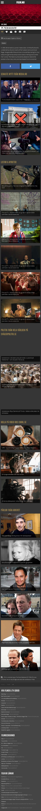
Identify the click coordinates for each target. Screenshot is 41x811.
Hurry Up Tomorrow (5, 723)
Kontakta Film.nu (5, 779)
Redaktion (3, 781)
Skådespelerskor (5, 765)
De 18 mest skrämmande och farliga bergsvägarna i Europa (14, 794)
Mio (2, 747)
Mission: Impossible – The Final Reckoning (10, 725)
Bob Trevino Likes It (5, 696)
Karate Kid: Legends (5, 730)
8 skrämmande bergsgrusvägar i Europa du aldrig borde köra (14, 799)
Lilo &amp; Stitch (5, 727)
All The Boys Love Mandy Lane (8, 756)
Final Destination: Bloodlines (7, 721)
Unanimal (3, 703)
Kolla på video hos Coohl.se (13, 422)
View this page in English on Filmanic (11, 38)
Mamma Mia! (4, 754)
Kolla (2, 797)
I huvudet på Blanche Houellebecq (9, 698)
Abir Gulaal (3, 709)
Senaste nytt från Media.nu (14, 74)
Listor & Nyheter (9, 162)
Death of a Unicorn (5, 712)
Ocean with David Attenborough (8, 707)
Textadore (3, 801)
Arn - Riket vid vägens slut (7, 743)
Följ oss (3, 785)
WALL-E (3, 738)
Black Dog (3, 694)
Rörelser (3, 700)
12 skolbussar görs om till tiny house (9, 792)
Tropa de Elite (4, 741)
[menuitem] (3, 684)
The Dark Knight (4, 750)
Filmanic (3, 788)
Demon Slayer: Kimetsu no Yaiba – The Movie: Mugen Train (14, 716)
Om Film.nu (4, 776)
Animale (3, 718)
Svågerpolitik (4, 807)
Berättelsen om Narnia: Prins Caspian (9, 761)
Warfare (3, 705)
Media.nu (3, 803)
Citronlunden (4, 768)
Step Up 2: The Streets (6, 763)
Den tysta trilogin (5, 714)
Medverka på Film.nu (6, 783)
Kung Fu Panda (4, 752)
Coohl (2, 790)
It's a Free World (4, 745)
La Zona (3, 759)
